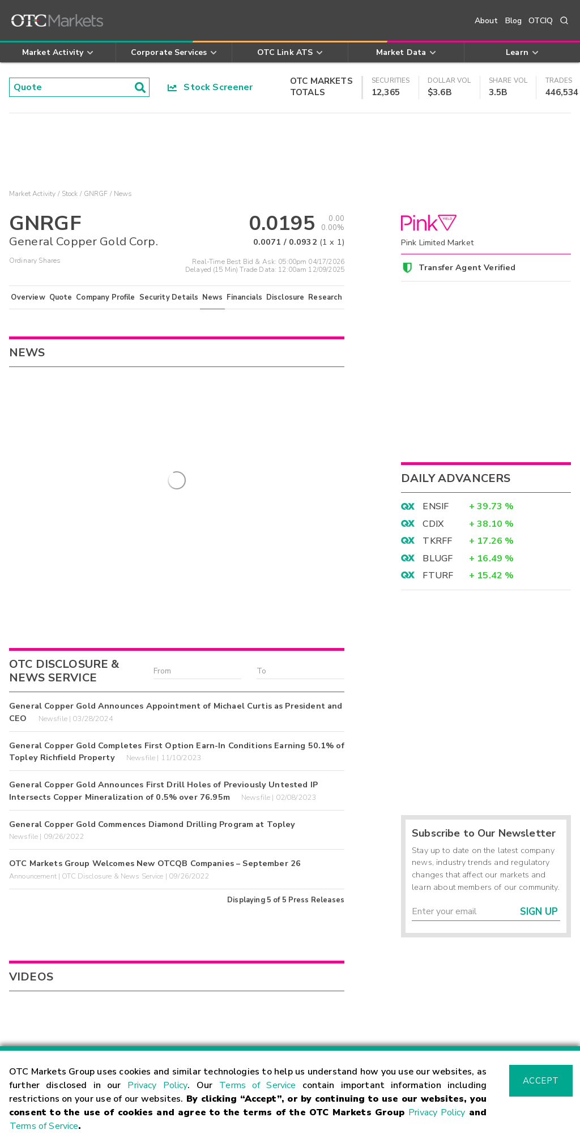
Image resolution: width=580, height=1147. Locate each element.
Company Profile (105, 297)
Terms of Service (257, 1085)
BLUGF (438, 558)
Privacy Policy (157, 1085)
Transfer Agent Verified (467, 267)
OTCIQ (540, 20)
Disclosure (285, 297)
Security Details (168, 297)
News (212, 297)
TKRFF (437, 541)
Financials (244, 297)
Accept (541, 1080)
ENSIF (436, 506)
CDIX (433, 524)
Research (325, 297)
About (486, 20)
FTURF (438, 575)
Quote (60, 297)
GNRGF (96, 193)
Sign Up (539, 911)
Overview (28, 297)
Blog (513, 20)
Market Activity (32, 193)
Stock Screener (210, 87)
